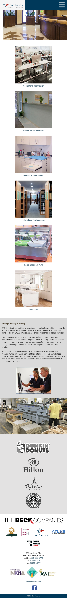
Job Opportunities (33, 582)
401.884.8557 (35, 563)
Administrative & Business (33, 130)
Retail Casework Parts (33, 265)
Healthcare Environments (33, 175)
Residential (33, 310)
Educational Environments (33, 220)
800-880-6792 (37, 558)
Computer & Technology (33, 86)
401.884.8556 (35, 560)
